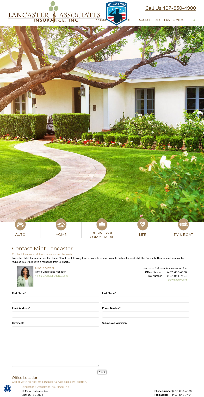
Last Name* (109, 293)
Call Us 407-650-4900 (170, 8)
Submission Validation (114, 323)
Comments (18, 323)
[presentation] (126, 332)
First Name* (19, 293)
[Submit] (102, 372)
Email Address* (21, 308)
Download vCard (177, 280)
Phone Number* (111, 308)
